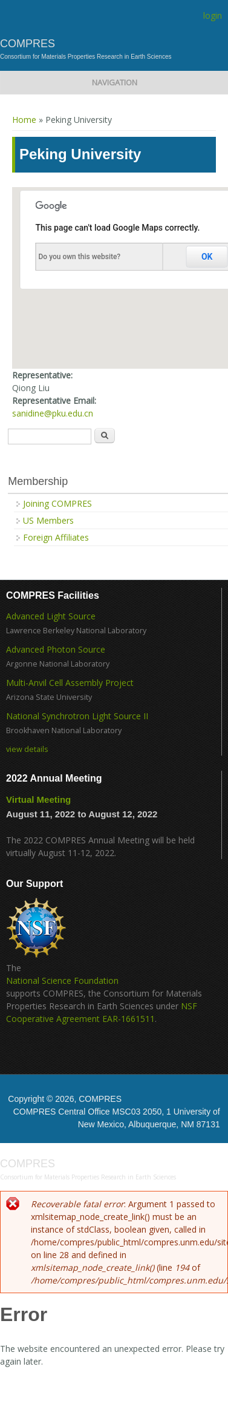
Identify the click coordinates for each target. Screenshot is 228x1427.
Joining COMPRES (57, 503)
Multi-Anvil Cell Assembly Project (70, 682)
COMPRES (27, 43)
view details (27, 749)
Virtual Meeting (38, 799)
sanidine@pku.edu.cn (52, 413)
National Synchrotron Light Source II (77, 716)
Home (24, 119)
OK (207, 257)
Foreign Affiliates (56, 537)
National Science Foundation (62, 980)
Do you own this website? (80, 256)
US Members (48, 520)
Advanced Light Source (51, 616)
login (212, 15)
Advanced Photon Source (55, 649)
